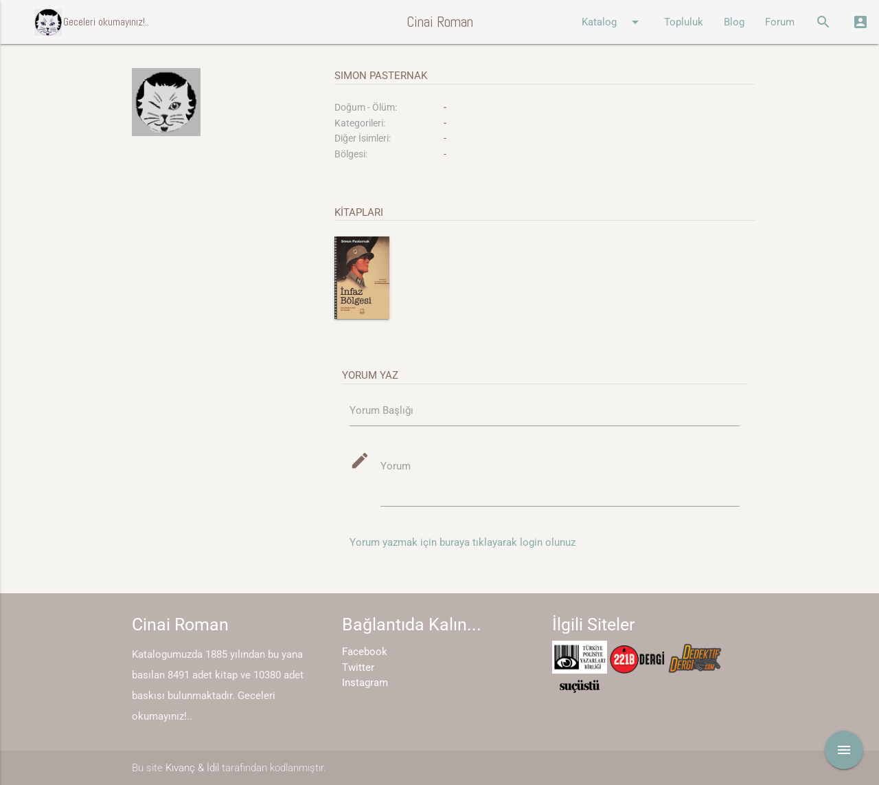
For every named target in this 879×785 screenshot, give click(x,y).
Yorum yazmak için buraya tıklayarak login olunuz (462, 542)
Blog (734, 22)
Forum (780, 22)
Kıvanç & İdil (192, 768)
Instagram (365, 682)
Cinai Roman (440, 21)
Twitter (358, 667)
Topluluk (683, 22)
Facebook (364, 651)
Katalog (612, 22)
